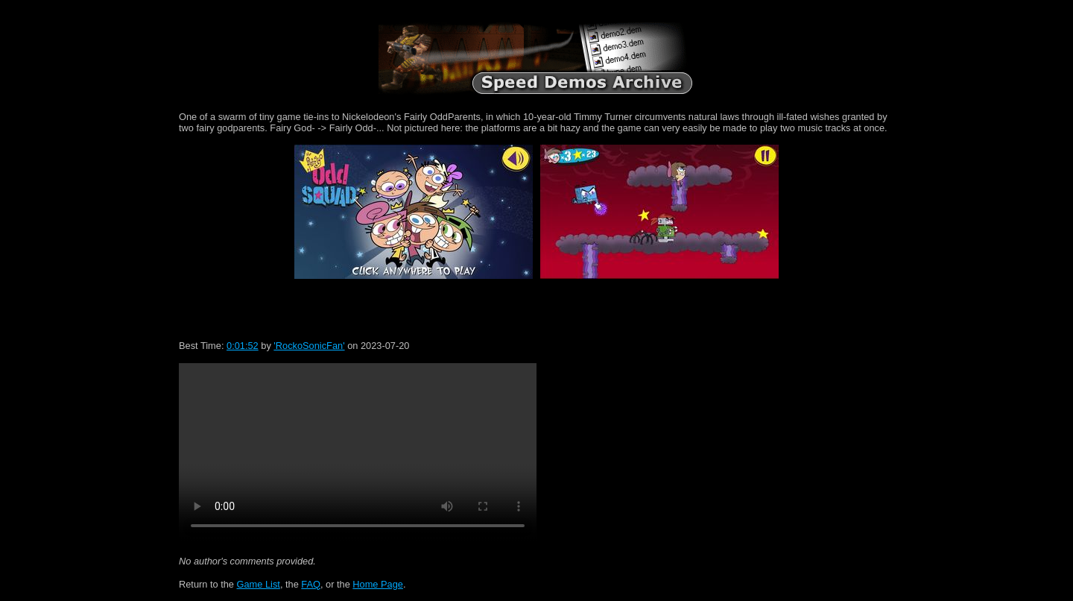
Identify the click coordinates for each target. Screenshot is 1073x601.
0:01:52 (243, 345)
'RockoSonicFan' (308, 345)
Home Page (377, 584)
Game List (258, 584)
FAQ (310, 584)
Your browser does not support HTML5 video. (357, 452)
